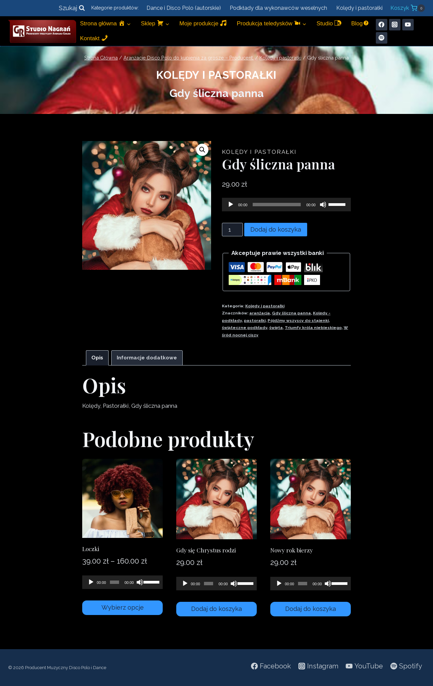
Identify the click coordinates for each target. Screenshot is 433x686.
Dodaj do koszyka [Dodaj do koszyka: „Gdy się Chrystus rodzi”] (216, 608)
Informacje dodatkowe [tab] (147, 358)
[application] (286, 204)
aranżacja (259, 313)
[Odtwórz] (230, 204)
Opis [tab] (97, 358)
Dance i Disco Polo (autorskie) (183, 8)
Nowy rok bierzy (291, 550)
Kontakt (94, 38)
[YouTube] (408, 24)
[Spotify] (381, 38)
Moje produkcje (203, 23)
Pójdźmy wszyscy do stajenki (298, 320)
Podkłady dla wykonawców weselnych (278, 8)
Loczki (90, 548)
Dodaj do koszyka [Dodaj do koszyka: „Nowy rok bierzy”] (310, 608)
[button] (202, 150)
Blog (360, 23)
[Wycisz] (323, 204)
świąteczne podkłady (244, 327)
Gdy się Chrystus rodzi (206, 550)
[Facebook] (381, 24)
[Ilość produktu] (232, 229)
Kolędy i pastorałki (359, 8)
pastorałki (255, 320)
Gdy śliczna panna (291, 313)
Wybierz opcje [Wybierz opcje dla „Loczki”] (122, 607)
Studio (329, 23)
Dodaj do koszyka (275, 229)
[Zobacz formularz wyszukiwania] (72, 8)
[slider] (277, 204)
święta (276, 327)
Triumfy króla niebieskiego (313, 327)
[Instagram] (395, 24)
